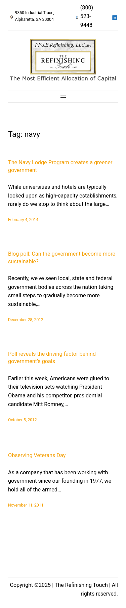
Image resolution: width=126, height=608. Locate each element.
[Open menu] (63, 96)
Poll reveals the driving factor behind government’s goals (52, 358)
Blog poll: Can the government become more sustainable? (61, 258)
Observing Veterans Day (37, 455)
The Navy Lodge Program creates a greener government (60, 166)
